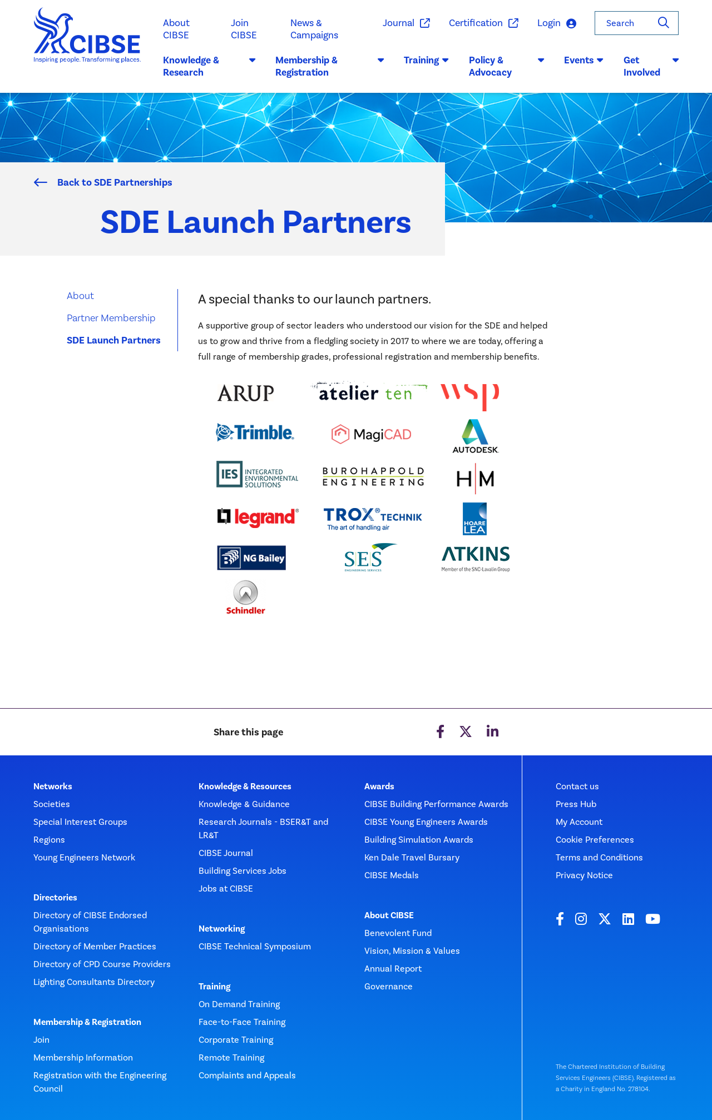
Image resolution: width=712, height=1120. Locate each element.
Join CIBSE (244, 29)
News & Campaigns (314, 29)
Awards (379, 786)
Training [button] (426, 60)
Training (214, 986)
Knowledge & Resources (245, 786)
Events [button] (584, 60)
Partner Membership (111, 317)
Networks (52, 786)
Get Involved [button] (651, 66)
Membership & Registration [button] (329, 66)
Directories (55, 897)
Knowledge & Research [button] (209, 66)
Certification (483, 23)
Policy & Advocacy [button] (506, 66)
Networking (222, 928)
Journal (406, 23)
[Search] (663, 23)
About (80, 295)
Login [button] (556, 23)
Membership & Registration (87, 1022)
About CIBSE (176, 29)
